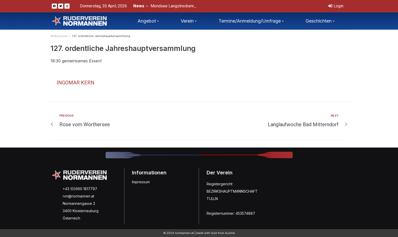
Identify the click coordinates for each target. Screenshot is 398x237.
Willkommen (59, 36)
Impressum (141, 182)
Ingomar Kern (75, 83)
